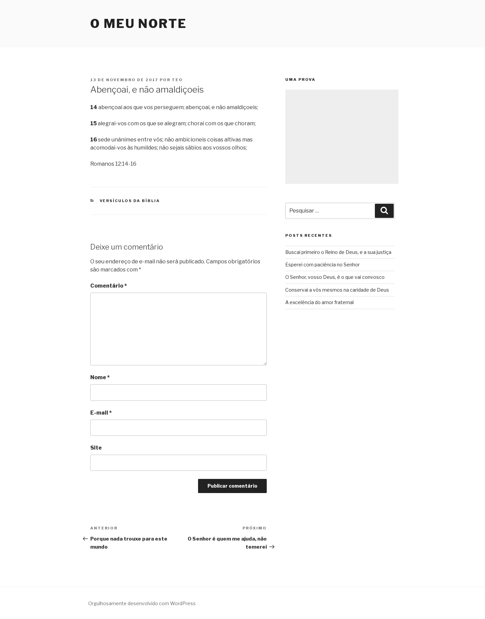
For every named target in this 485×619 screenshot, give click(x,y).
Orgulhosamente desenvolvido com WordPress (142, 603)
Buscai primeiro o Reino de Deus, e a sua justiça (338, 252)
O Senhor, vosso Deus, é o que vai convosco (335, 277)
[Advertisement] (341, 137)
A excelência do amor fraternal (319, 302)
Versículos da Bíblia (130, 200)
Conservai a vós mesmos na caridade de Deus (337, 290)
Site (96, 448)
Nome (100, 377)
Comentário (108, 286)
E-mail (101, 413)
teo (177, 79)
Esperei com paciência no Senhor (322, 264)
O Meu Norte (138, 23)
